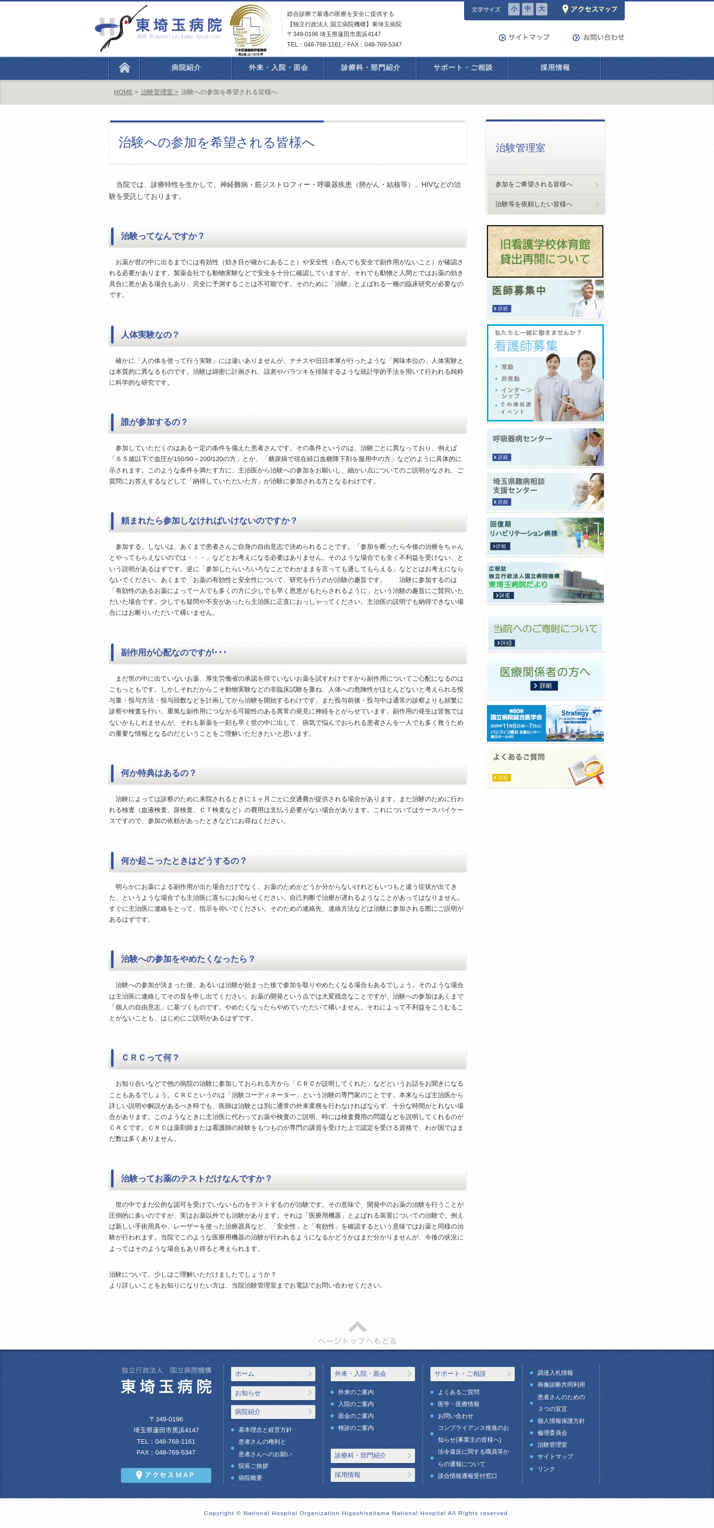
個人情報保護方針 (561, 1420)
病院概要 (250, 1477)
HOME (123, 92)
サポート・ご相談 (460, 1373)
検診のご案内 (356, 1427)
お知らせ (248, 1393)
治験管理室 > (159, 92)
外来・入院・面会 (360, 1373)
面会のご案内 (356, 1415)
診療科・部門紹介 (360, 1455)
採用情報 (347, 1474)
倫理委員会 (552, 1432)
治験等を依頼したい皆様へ (534, 204)
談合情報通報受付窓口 (467, 1475)
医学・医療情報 (458, 1404)
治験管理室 (552, 1444)
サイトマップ (555, 1456)
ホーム (244, 1373)
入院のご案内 (356, 1404)
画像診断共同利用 (561, 1384)
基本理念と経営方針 (265, 1429)
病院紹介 (248, 1411)
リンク (546, 1469)
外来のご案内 (356, 1392)
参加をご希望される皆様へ (534, 184)
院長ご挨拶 (253, 1466)
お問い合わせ (456, 1415)
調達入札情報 (555, 1372)
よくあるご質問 (458, 1392)
